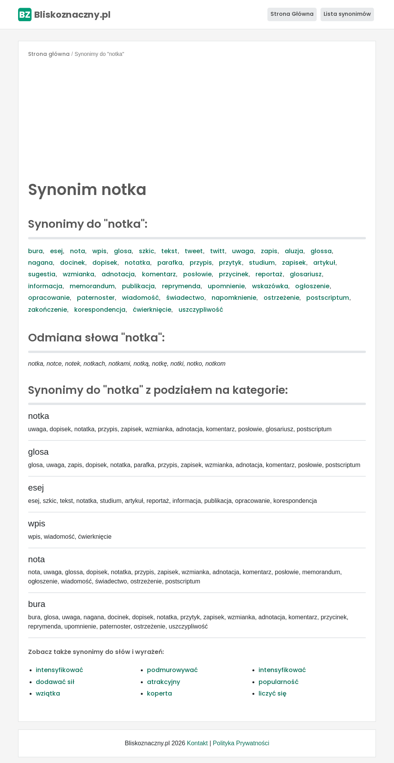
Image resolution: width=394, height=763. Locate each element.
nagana (40, 262)
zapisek (294, 262)
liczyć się (272, 693)
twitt (217, 251)
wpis (99, 251)
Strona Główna (292, 14)
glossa (321, 251)
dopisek (104, 262)
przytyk (230, 262)
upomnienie (226, 286)
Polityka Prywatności (241, 743)
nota (77, 251)
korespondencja (99, 309)
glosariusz (306, 274)
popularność (279, 681)
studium (262, 262)
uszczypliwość (201, 309)
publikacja (138, 286)
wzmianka (78, 274)
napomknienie (234, 297)
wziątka (48, 693)
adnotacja (118, 274)
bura (35, 251)
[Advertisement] (197, 117)
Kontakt (197, 743)
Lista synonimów (347, 14)
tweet (194, 251)
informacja (45, 286)
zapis (269, 251)
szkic (146, 251)
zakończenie (47, 309)
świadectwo (185, 297)
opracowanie (49, 297)
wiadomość (140, 297)
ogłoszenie (312, 286)
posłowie (197, 274)
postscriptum (327, 297)
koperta (159, 693)
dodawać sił (55, 681)
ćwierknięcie (152, 309)
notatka (137, 262)
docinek (72, 262)
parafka (169, 262)
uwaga (243, 251)
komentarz (159, 274)
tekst (169, 251)
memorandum (92, 286)
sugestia (41, 274)
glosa (123, 251)
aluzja (294, 251)
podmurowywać (172, 670)
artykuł (324, 262)
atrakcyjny (163, 681)
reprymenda (181, 286)
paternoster (96, 297)
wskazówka (270, 286)
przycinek (234, 274)
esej (56, 251)
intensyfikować (59, 670)
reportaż (268, 274)
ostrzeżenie (281, 297)
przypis (201, 262)
